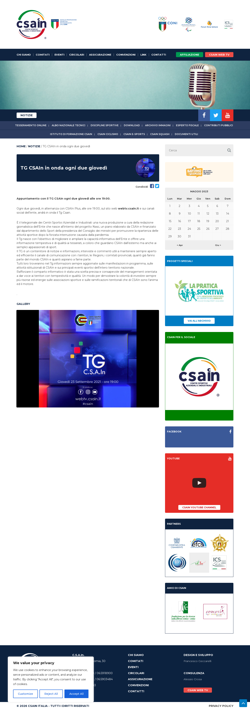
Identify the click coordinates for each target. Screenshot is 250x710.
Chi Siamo (24, 54)
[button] (229, 150)
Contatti (158, 54)
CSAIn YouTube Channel (199, 507)
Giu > (218, 245)
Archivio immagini (158, 125)
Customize (25, 694)
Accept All (76, 694)
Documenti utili (186, 134)
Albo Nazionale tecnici (68, 125)
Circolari (76, 54)
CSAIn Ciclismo (107, 134)
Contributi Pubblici (218, 125)
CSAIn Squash (160, 134)
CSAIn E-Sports (134, 134)
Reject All (51, 694)
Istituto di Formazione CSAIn (71, 134)
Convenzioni (126, 54)
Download (132, 125)
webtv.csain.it (128, 208)
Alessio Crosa (193, 679)
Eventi (59, 54)
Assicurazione (100, 54)
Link (143, 54)
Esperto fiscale (187, 125)
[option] (87, 358)
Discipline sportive (105, 125)
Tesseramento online (30, 125)
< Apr (180, 245)
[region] (51, 679)
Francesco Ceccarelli (197, 661)
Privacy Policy (221, 706)
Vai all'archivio (199, 320)
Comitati (42, 54)
